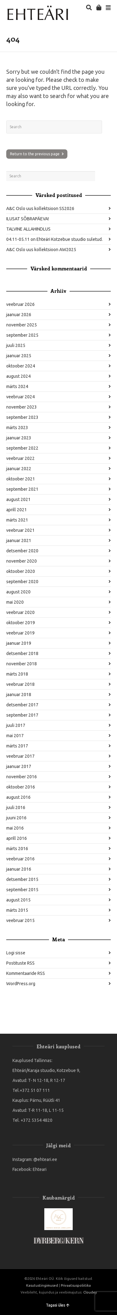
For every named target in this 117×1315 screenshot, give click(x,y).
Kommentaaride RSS (25, 973)
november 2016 (21, 776)
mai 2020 (15, 602)
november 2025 (21, 324)
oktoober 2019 (20, 622)
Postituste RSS (20, 963)
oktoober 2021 (20, 478)
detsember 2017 (22, 704)
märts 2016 (17, 848)
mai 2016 (15, 828)
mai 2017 (15, 735)
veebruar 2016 (20, 858)
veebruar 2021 (20, 530)
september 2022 (22, 448)
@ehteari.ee (45, 1159)
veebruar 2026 (20, 304)
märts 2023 (17, 427)
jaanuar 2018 (18, 694)
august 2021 (18, 499)
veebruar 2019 (20, 632)
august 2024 (18, 376)
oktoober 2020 (20, 571)
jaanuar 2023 (18, 437)
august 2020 (18, 591)
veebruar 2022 (20, 458)
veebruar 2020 (20, 612)
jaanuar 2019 (18, 643)
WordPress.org (20, 983)
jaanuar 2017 (18, 766)
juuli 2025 (15, 345)
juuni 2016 (16, 817)
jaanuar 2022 (18, 468)
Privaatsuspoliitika (76, 1285)
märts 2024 (17, 386)
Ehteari (39, 1169)
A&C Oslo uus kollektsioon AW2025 (41, 249)
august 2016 (18, 797)
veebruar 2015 (20, 920)
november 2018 (21, 663)
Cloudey (90, 1292)
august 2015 (18, 899)
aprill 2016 (16, 838)
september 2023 (22, 417)
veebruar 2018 (20, 684)
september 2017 (22, 715)
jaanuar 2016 (18, 869)
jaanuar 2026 (18, 314)
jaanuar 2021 (18, 540)
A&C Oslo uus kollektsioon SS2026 (40, 208)
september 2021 (22, 489)
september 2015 (22, 889)
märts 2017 (17, 745)
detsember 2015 (22, 879)
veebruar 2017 (20, 756)
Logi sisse (15, 952)
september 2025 (22, 335)
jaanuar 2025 (18, 355)
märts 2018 (17, 674)
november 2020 (21, 561)
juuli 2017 (15, 725)
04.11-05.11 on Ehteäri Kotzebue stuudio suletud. (54, 239)
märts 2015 (17, 910)
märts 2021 (17, 519)
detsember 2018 (22, 653)
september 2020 (22, 581)
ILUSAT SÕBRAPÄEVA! (27, 218)
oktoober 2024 (20, 365)
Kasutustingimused (42, 1285)
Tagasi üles (58, 1305)
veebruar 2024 (20, 396)
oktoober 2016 (20, 786)
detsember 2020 (22, 550)
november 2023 (21, 407)
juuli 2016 (15, 807)
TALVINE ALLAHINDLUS (28, 229)
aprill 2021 (16, 509)
